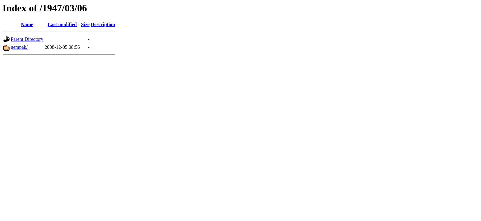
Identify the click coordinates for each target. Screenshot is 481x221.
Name (27, 24)
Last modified (62, 24)
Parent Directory (27, 39)
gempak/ (19, 47)
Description (103, 24)
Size (85, 24)
